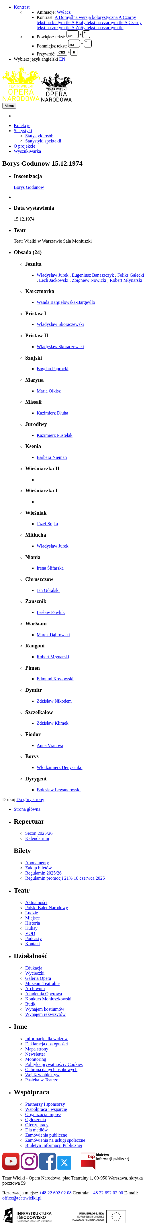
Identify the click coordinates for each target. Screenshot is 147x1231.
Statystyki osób (39, 135)
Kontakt (32, 943)
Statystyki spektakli (43, 140)
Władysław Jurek (53, 275)
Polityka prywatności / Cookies (54, 1064)
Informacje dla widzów (46, 1038)
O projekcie (24, 146)
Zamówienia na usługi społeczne (55, 1140)
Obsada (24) (28, 252)
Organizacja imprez (43, 1114)
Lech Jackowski (54, 280)
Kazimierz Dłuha (52, 413)
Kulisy (31, 928)
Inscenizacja (28, 176)
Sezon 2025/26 (39, 833)
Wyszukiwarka (27, 151)
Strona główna (27, 809)
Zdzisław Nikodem (54, 701)
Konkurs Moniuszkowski (48, 998)
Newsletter (35, 1054)
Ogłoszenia (35, 1119)
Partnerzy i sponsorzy (45, 1104)
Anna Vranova (50, 745)
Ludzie (31, 912)
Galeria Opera (38, 978)
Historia (32, 923)
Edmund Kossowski (55, 678)
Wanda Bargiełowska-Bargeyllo (66, 302)
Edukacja (33, 968)
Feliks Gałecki (130, 275)
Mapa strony (36, 1048)
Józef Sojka (47, 523)
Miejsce (32, 917)
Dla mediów (36, 1129)
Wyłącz (63, 12)
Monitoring (35, 1059)
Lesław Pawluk (51, 612)
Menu (9, 106)
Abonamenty (37, 862)
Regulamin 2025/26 (43, 873)
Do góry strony (30, 799)
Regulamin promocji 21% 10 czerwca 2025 (65, 878)
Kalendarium (37, 838)
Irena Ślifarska (50, 568)
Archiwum (35, 988)
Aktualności (36, 902)
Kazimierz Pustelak (54, 435)
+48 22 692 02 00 (107, 1192)
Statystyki (23, 130)
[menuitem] (79, 115)
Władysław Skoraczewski (60, 324)
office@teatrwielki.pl (22, 1198)
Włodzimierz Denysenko (60, 767)
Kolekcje (22, 125)
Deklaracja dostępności (46, 1043)
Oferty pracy (36, 1124)
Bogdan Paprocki (52, 368)
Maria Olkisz (49, 390)
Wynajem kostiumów (44, 1009)
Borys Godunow (29, 187)
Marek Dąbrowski (53, 634)
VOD (30, 933)
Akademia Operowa (43, 993)
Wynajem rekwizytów (45, 1014)
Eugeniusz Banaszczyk (93, 275)
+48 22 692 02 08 (55, 1192)
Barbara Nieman (52, 457)
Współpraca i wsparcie (46, 1109)
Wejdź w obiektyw (42, 1074)
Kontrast (22, 7)
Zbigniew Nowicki (89, 280)
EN (62, 59)
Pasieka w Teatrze (41, 1079)
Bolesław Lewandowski (59, 789)
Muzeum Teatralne (42, 983)
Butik (30, 1004)
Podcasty (33, 938)
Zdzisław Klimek (52, 723)
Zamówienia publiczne (46, 1135)
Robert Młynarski (126, 280)
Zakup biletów (38, 867)
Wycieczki (34, 973)
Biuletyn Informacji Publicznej (53, 1145)
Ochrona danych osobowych (51, 1069)
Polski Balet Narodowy (46, 907)
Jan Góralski (48, 590)
